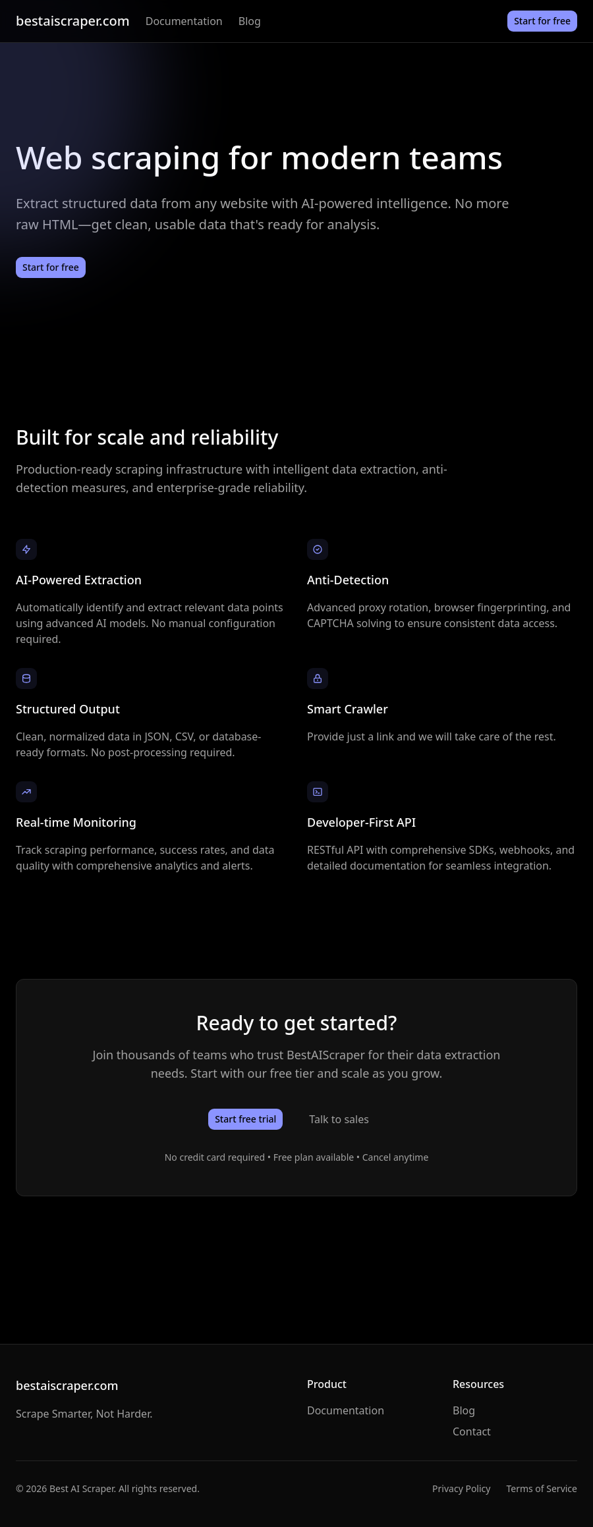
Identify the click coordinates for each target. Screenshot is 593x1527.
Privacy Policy (461, 1488)
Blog (250, 21)
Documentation (184, 21)
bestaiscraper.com (73, 21)
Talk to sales (339, 1119)
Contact (472, 1431)
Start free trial (245, 1119)
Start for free (542, 20)
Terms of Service (541, 1488)
